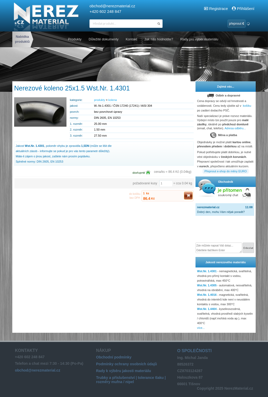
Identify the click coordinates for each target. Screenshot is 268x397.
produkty (99, 99)
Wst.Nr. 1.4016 (207, 294)
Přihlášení (243, 8)
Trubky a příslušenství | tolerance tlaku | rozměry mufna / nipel (131, 379)
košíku (247, 105)
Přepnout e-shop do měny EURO (225, 171)
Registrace (218, 8)
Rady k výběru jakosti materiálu (123, 371)
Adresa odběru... (235, 128)
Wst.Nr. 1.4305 (207, 285)
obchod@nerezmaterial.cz (112, 6)
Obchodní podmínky (113, 357)
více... (201, 327)
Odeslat (248, 247)
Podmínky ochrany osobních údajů (126, 364)
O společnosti (194, 350)
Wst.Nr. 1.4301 (207, 271)
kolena (112, 99)
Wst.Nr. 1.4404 (207, 308)
